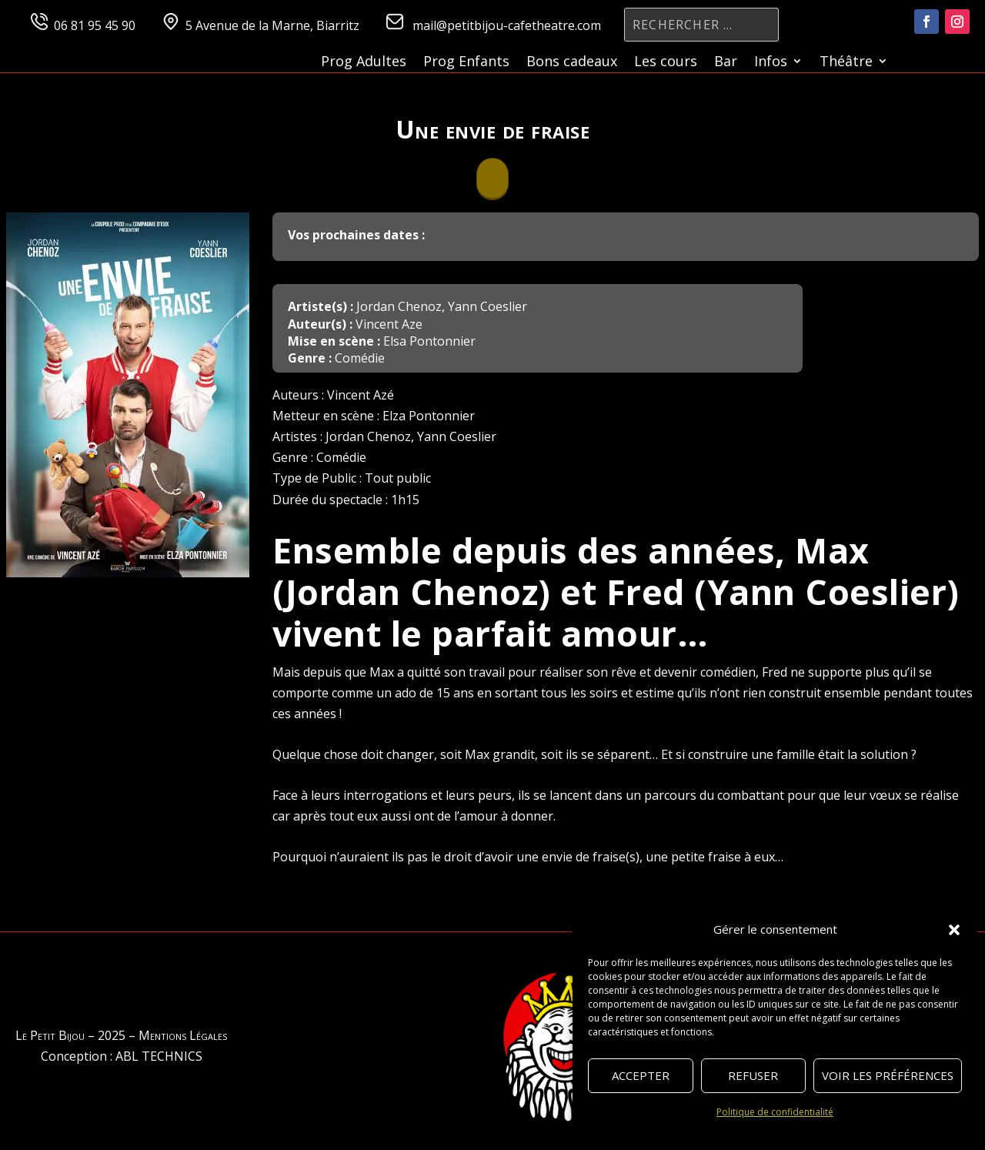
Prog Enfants (466, 62)
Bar (725, 62)
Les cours (665, 62)
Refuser (753, 1075)
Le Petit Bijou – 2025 (70, 1035)
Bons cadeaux (571, 62)
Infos (770, 62)
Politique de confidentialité (774, 1111)
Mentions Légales (183, 1035)
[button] (954, 930)
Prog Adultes (363, 62)
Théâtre (846, 62)
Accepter (640, 1075)
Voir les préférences (887, 1075)
